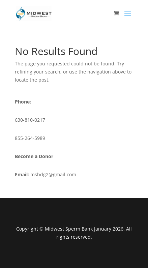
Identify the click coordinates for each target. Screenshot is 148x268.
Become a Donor (34, 156)
